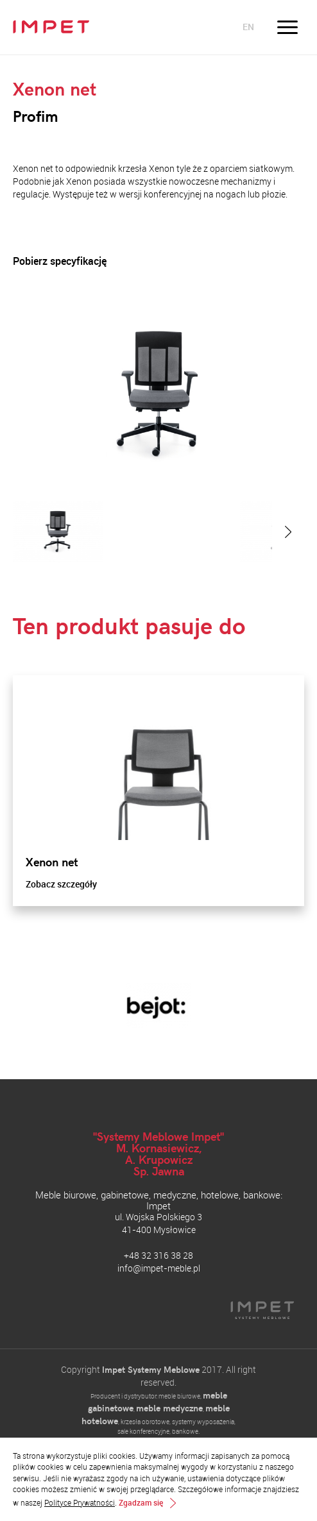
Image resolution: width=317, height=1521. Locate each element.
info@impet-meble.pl (158, 1268)
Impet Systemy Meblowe (151, 1369)
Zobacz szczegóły (61, 884)
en (248, 27)
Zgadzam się (141, 1503)
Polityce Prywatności (79, 1502)
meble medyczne (169, 1408)
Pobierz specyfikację (60, 261)
